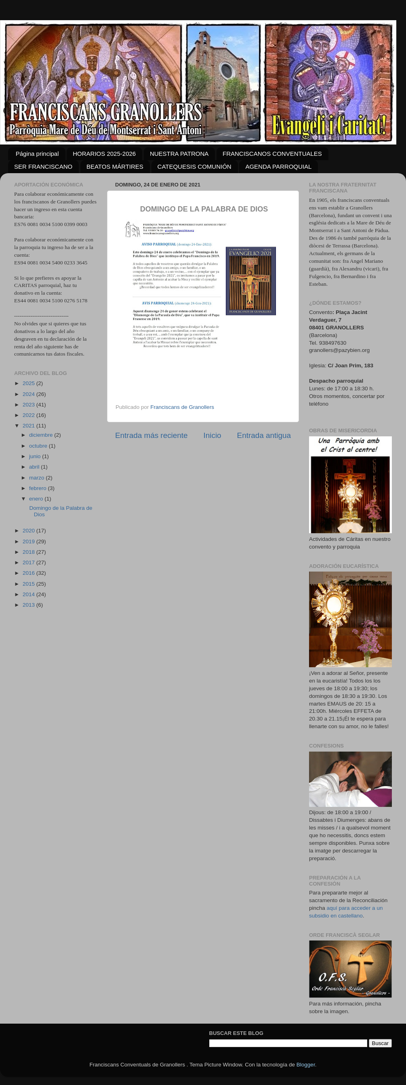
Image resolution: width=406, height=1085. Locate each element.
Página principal (37, 153)
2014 (29, 594)
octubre (39, 446)
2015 (29, 584)
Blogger (306, 1065)
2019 (29, 541)
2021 (29, 426)
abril (35, 467)
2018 (29, 552)
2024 (29, 394)
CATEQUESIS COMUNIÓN (194, 166)
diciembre (41, 435)
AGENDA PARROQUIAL (278, 166)
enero (36, 499)
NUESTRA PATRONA (179, 153)
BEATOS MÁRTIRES (114, 166)
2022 (29, 415)
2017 (29, 562)
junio (35, 456)
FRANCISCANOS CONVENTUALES (272, 153)
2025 (29, 383)
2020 (29, 531)
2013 (29, 605)
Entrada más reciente (151, 435)
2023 (29, 405)
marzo (37, 478)
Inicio (212, 435)
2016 (29, 573)
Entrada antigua (264, 435)
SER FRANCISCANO (43, 166)
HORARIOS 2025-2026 (104, 153)
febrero (38, 488)
